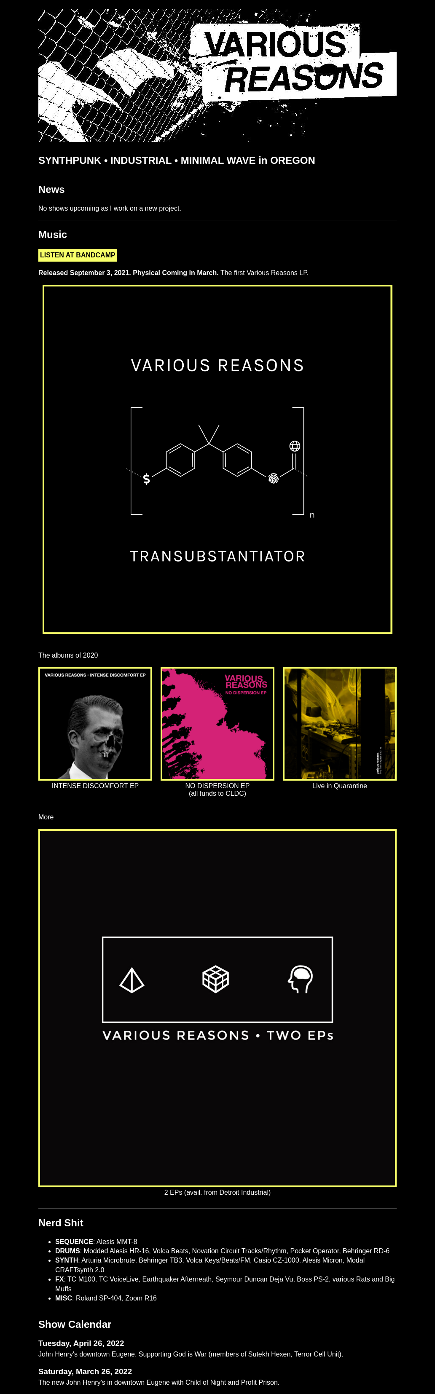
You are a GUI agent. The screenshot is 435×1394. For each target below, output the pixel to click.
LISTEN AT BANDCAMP (77, 255)
